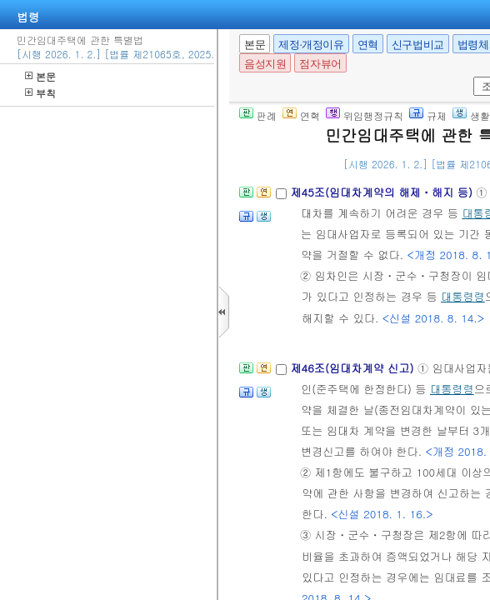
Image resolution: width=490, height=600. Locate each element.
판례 (258, 115)
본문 (40, 76)
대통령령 (463, 296)
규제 (428, 115)
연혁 (368, 44)
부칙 (40, 93)
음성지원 (265, 64)
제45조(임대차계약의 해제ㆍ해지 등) (383, 192)
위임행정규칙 (364, 115)
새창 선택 (470, 77)
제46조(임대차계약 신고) (354, 368)
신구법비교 (418, 44)
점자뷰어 (320, 64)
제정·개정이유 (310, 44)
